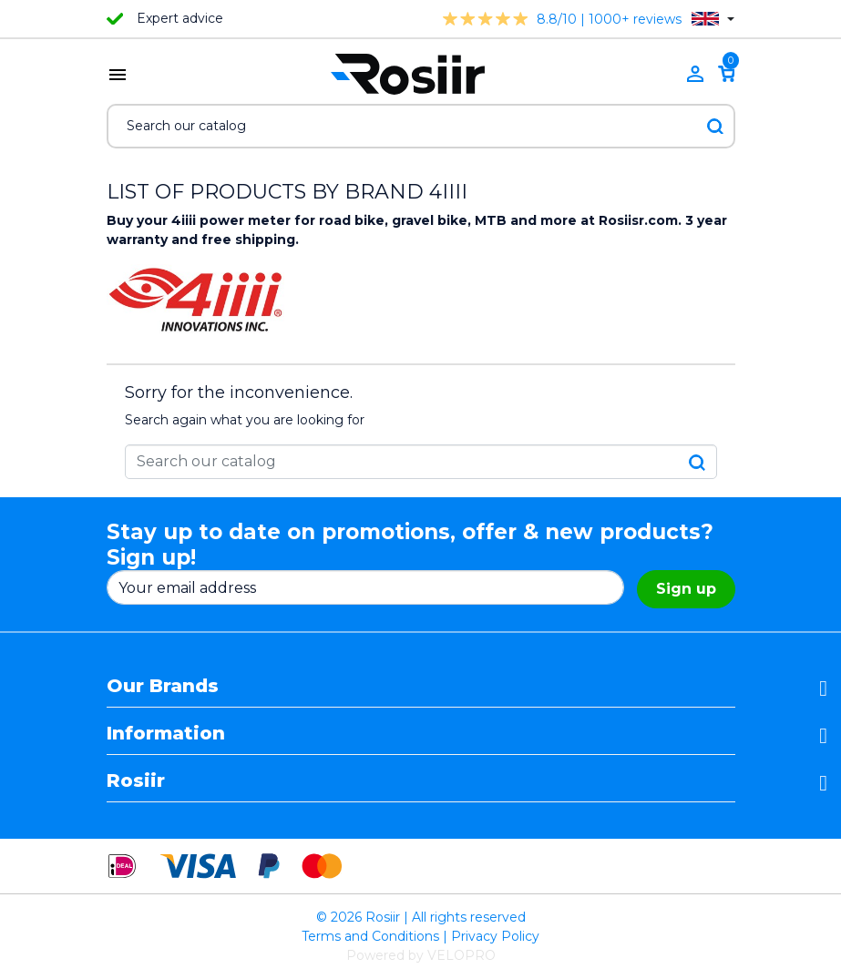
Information (166, 733)
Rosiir (136, 780)
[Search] (421, 126)
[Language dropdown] (713, 18)
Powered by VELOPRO (421, 955)
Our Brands (163, 686)
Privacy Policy (495, 936)
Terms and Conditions (370, 936)
